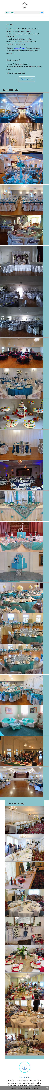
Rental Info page (20, 48)
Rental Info (24, 1077)
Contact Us (26, 79)
